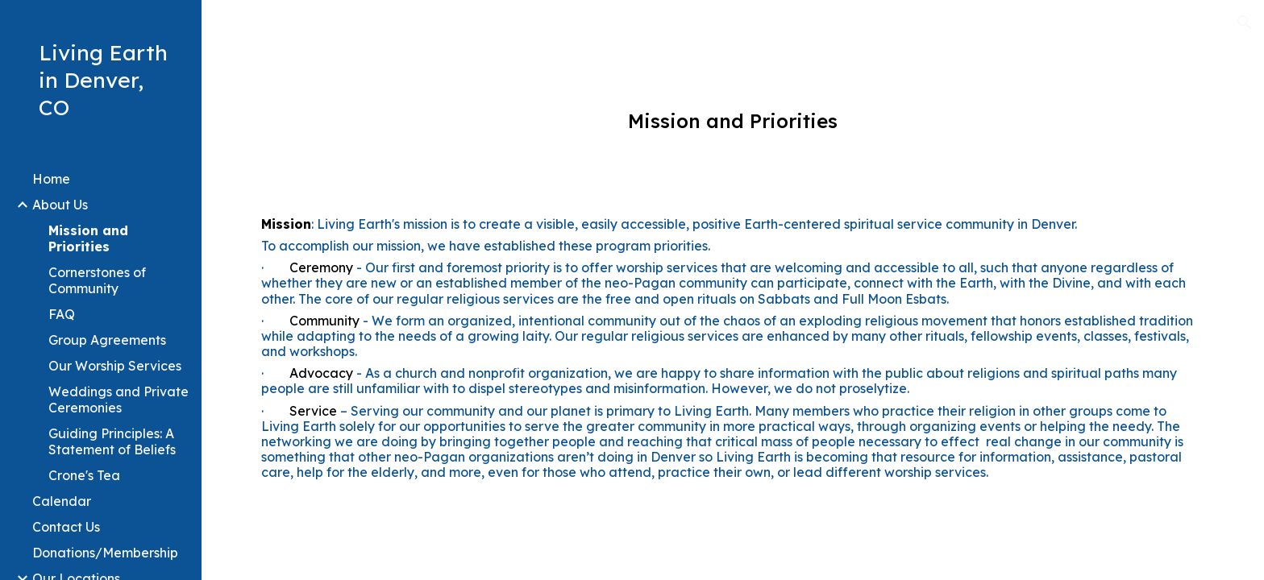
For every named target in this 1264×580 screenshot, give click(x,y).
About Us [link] (60, 205)
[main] (732, 121)
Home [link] (51, 179)
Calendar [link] (61, 501)
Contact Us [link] (66, 527)
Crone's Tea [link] (84, 475)
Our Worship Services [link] (114, 366)
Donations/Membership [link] (105, 553)
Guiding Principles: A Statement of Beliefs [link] (112, 441)
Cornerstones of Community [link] (97, 280)
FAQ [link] (61, 314)
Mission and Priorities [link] (88, 238)
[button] (1244, 22)
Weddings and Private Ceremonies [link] (118, 399)
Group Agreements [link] (107, 340)
